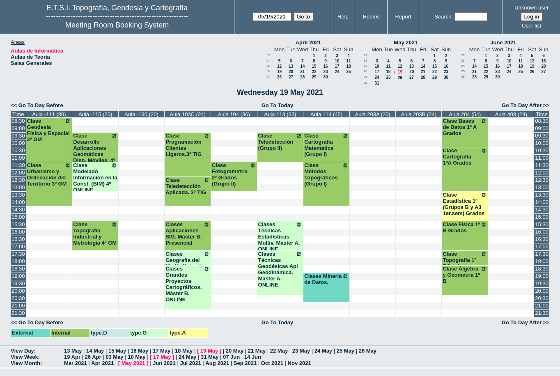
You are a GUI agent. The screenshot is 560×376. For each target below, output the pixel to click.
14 (268, 60)
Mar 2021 (75, 363)
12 (279, 66)
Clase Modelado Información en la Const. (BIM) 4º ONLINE (95, 177)
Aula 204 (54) (465, 114)
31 (376, 83)
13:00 (18, 187)
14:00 (18, 202)
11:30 (18, 165)
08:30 (18, 121)
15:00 (18, 217)
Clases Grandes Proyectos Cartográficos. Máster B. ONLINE (187, 284)
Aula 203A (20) (372, 114)
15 (268, 66)
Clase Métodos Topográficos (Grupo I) (326, 174)
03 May (114, 357)
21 (302, 71)
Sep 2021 (245, 363)
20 (291, 71)
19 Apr (72, 357)
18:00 (18, 261)
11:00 (18, 158)
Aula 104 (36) (234, 114)
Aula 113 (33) (280, 114)
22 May (279, 351)
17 (337, 66)
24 (337, 71)
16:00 (18, 232)
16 (325, 66)
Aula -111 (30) (49, 114)
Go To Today (278, 105)
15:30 (18, 224)
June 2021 (503, 42)
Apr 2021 (102, 363)
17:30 (18, 254)
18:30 (18, 269)
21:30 (18, 313)
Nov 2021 (299, 363)
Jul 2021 (190, 363)
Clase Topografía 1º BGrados (465, 260)
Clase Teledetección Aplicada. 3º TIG (187, 186)
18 (348, 66)
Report (403, 17)
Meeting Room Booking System (117, 25)
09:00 (18, 128)
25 (348, 71)
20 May (234, 351)
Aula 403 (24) (511, 114)
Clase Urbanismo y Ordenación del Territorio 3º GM (49, 174)
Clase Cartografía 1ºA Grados (465, 156)
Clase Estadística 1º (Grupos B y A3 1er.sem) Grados (465, 204)
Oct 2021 (272, 363)
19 (279, 71)
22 (314, 71)
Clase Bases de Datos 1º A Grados (465, 127)
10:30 (18, 150)
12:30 (18, 180)
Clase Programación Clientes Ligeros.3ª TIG (187, 145)
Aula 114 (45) (326, 114)
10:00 (18, 143)
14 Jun (252, 357)
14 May (95, 351)
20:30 (18, 298)
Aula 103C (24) (187, 114)
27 (291, 77)
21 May (257, 351)
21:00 (18, 306)
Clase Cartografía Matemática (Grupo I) (326, 145)
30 (325, 77)
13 (268, 55)
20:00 (18, 291)
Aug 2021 (217, 363)
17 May (161, 351)
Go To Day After (522, 105)
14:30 (18, 209)
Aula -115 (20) (95, 114)
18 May (184, 351)
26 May (367, 351)
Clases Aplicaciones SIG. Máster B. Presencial (187, 233)
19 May (209, 351)
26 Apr (93, 357)
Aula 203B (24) (418, 114)
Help (343, 17)
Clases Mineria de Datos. (326, 279)
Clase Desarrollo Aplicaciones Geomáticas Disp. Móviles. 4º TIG (95, 151)
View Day (22, 351)
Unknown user (531, 8)
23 (325, 71)
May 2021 (406, 42)
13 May (73, 351)
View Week (24, 357)
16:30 (18, 239)
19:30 (18, 283)
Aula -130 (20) (141, 114)
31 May (209, 357)
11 (348, 61)
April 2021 (308, 42)
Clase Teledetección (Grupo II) (280, 142)
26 (279, 77)
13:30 (18, 195)
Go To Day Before (40, 105)
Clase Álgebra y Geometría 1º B (465, 275)
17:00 (18, 246)
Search (442, 17)
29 (314, 77)
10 (337, 61)
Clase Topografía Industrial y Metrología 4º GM (95, 233)
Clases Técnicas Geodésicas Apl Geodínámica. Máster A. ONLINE (280, 269)
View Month (25, 363)
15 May (117, 351)
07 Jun (231, 357)
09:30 (18, 136)
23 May (301, 351)
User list (531, 26)
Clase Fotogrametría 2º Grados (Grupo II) (234, 174)
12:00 (18, 173)
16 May (139, 351)
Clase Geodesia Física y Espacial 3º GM (49, 130)
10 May (136, 357)
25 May (345, 351)
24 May (323, 351)
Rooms (371, 17)
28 (302, 77)
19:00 (18, 276)
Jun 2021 (164, 363)
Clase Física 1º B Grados (465, 227)
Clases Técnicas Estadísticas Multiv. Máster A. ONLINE (280, 236)
